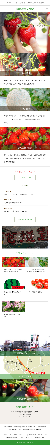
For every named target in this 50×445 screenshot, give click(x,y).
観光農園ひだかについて (36, 435)
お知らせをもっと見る (25, 219)
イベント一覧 (7, 435)
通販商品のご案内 (40, 437)
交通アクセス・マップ (25, 437)
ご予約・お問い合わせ (20, 435)
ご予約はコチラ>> (25, 177)
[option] (25, 32)
